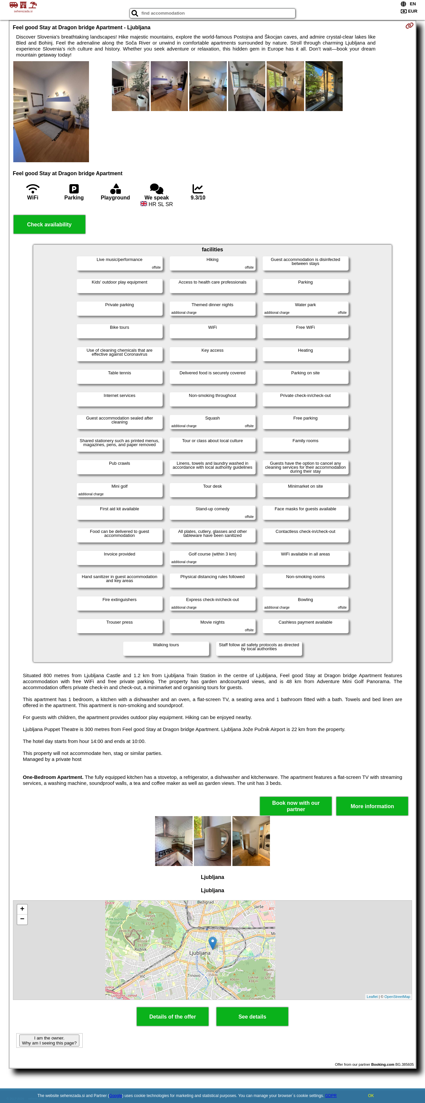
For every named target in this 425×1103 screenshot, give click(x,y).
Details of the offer (172, 1017)
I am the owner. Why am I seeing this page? (49, 1040)
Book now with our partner (296, 806)
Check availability (49, 224)
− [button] (22, 919)
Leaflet (372, 997)
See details (252, 1017)
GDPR (331, 1095)
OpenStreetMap (397, 997)
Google (115, 1095)
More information (372, 806)
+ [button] (22, 910)
